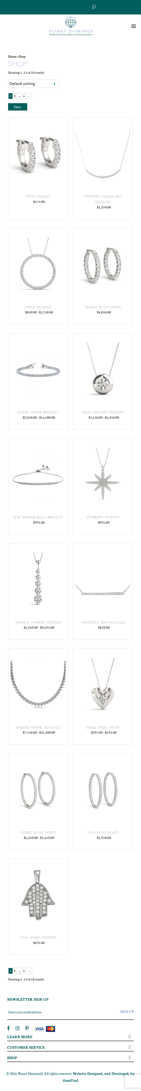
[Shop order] (33, 84)
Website (80, 1073)
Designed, (95, 1073)
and (107, 1073)
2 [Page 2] (14, 96)
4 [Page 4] (24, 96)
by (132, 1073)
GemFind (70, 1080)
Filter (17, 107)
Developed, (120, 1073)
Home (12, 56)
